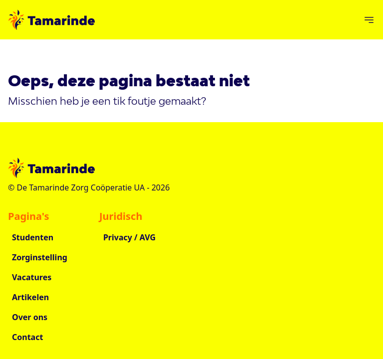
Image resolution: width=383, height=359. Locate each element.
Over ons (29, 317)
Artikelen (30, 297)
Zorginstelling (39, 257)
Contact (27, 337)
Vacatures (31, 277)
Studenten (32, 237)
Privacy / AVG (129, 237)
